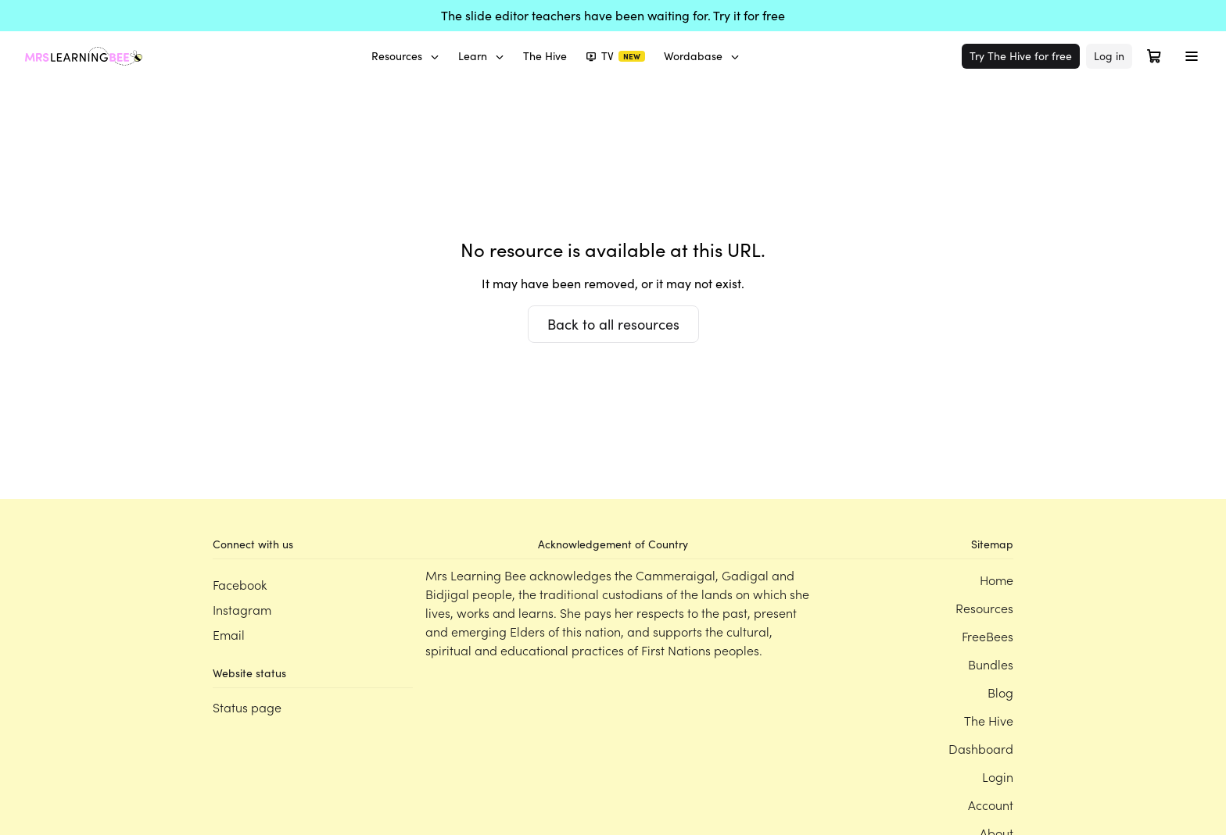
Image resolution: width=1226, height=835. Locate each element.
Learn (481, 55)
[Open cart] (1154, 56)
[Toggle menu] (1191, 56)
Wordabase (702, 55)
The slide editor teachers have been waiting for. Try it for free (613, 15)
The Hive (545, 55)
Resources (405, 55)
